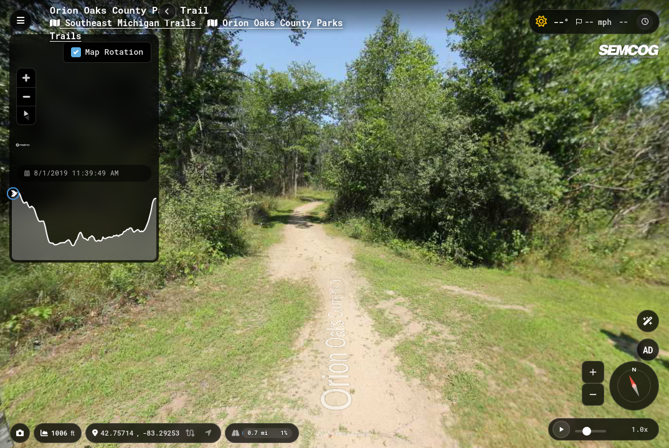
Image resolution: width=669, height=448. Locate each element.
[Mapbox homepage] (23, 150)
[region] (84, 99)
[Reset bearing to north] (26, 115)
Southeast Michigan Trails (125, 23)
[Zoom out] (26, 96)
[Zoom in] (26, 77)
